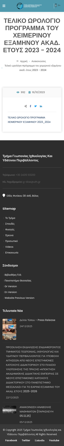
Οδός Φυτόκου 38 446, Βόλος (21, 195)
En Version (10, 292)
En (59, 5)
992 (21, 92)
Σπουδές (9, 223)
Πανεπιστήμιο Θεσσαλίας (17, 280)
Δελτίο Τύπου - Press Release (37, 320)
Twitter (25, 440)
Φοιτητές (9, 229)
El (55, 5)
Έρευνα (8, 235)
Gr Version (10, 286)
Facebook (11, 440)
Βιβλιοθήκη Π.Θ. (12, 275)
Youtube (53, 440)
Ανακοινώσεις (39, 61)
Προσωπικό (10, 241)
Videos (8, 247)
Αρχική (21, 61)
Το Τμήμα (9, 218)
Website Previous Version (18, 298)
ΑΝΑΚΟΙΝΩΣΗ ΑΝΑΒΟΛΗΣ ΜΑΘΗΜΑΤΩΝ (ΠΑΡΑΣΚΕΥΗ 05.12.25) (36, 411)
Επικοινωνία (10, 252)
